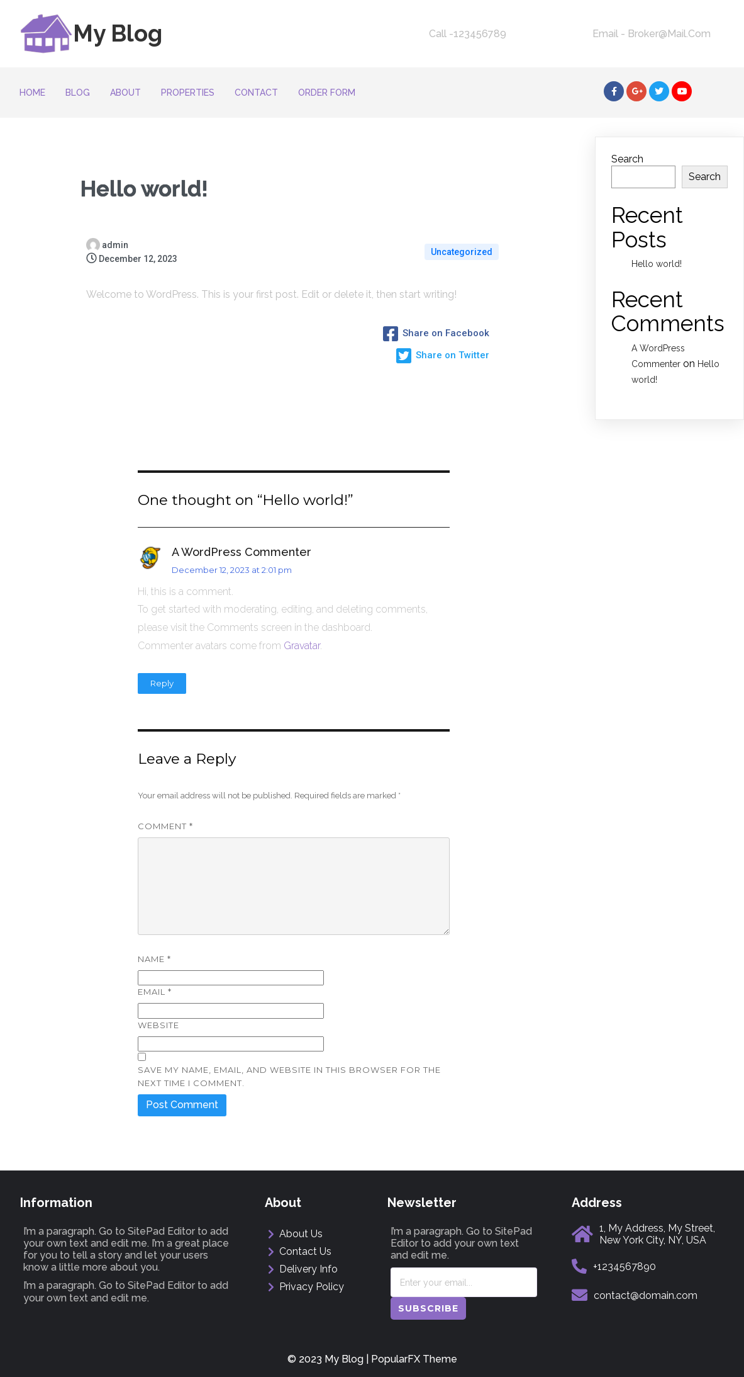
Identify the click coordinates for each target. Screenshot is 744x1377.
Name (154, 959)
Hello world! (656, 264)
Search (627, 159)
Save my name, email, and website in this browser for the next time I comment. (289, 1076)
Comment (165, 826)
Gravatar (302, 646)
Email (155, 992)
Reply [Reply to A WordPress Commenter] (162, 683)
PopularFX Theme (414, 1359)
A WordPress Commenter (241, 551)
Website (158, 1025)
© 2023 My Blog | (329, 1359)
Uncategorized (461, 252)
